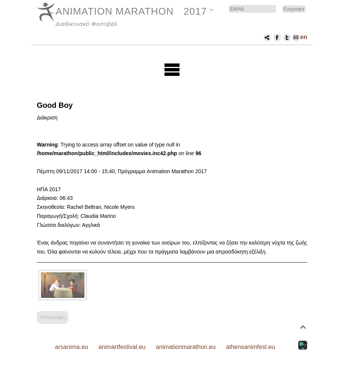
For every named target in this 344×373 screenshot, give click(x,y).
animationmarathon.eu (186, 347)
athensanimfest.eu (250, 347)
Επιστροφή (53, 317)
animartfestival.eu (121, 347)
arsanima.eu (71, 347)
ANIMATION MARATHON (115, 11)
